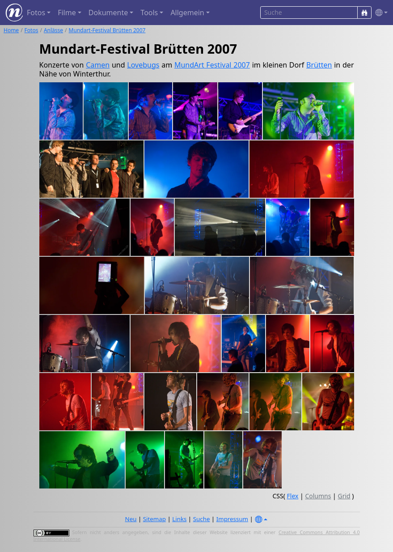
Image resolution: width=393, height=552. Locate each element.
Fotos (31, 30)
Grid (344, 496)
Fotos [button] (36, 12)
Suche (201, 519)
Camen (98, 65)
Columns (318, 496)
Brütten (319, 65)
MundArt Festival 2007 (212, 65)
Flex (293, 496)
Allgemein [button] (187, 12)
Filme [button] (67, 12)
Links (179, 519)
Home (11, 30)
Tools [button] (149, 12)
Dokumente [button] (108, 12)
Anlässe (53, 30)
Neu (131, 519)
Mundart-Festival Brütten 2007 (107, 30)
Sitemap (154, 519)
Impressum (232, 519)
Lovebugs (143, 65)
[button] (380, 12)
